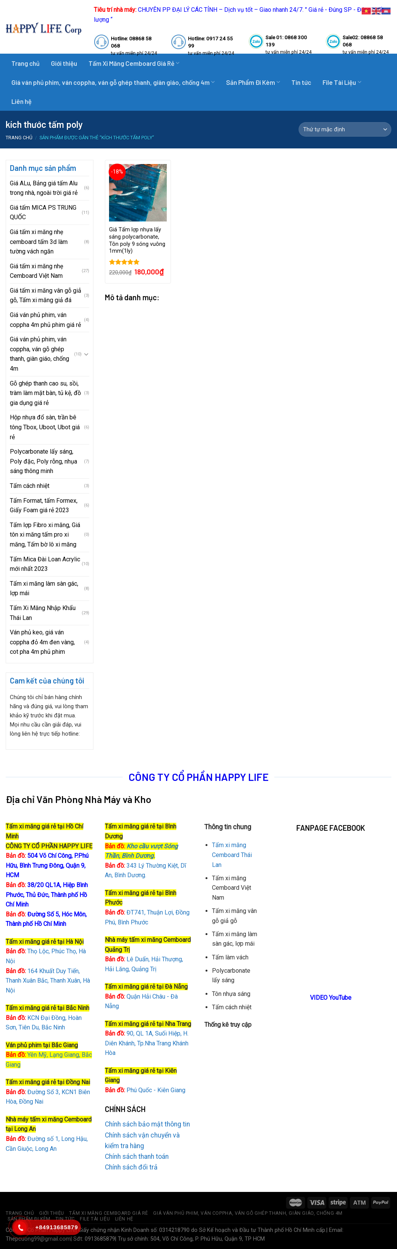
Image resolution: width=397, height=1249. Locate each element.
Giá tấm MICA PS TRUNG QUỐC (43, 212)
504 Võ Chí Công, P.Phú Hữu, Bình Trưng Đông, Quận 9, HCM (47, 865)
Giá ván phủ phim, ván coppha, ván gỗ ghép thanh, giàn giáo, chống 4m (113, 82)
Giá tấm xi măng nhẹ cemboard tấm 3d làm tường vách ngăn (39, 241)
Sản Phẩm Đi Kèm (253, 82)
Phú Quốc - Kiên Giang (156, 1090)
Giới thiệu (64, 63)
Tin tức (301, 82)
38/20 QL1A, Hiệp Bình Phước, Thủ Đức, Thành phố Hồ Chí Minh (47, 894)
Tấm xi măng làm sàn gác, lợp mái (44, 588)
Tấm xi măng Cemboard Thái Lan (232, 854)
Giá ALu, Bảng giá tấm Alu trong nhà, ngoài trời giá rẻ (44, 188)
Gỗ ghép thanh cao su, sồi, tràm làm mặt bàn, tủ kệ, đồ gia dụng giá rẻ (45, 393)
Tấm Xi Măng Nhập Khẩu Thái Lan (43, 612)
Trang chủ (25, 63)
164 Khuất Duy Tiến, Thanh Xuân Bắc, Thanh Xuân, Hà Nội (48, 980)
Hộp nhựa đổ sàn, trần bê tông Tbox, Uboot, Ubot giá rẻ (45, 427)
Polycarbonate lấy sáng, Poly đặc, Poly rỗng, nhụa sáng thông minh (43, 461)
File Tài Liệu (342, 82)
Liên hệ (21, 101)
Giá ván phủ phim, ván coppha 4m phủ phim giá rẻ (45, 319)
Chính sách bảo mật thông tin (147, 1124)
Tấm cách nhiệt (29, 485)
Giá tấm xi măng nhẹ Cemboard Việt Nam (36, 271)
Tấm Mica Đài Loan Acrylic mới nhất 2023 (45, 564)
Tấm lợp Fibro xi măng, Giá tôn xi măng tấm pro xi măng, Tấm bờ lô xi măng (45, 534)
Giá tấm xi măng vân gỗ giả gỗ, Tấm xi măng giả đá (45, 295)
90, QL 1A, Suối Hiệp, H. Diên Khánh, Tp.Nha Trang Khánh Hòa (146, 1043)
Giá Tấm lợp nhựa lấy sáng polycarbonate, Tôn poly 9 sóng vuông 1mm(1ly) (137, 240)
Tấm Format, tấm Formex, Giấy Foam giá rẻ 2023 (44, 505)
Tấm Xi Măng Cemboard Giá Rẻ (108, 1213)
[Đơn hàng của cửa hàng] (345, 129)
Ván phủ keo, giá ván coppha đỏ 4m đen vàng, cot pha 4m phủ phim (42, 642)
